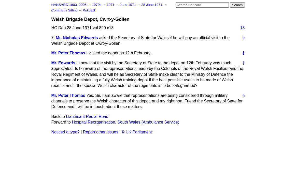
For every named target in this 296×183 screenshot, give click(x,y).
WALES (89, 10)
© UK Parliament (137, 132)
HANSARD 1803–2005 (69, 5)
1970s (97, 5)
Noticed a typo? (65, 132)
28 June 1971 (152, 5)
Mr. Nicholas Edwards (77, 38)
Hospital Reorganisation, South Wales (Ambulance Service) (125, 122)
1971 (111, 5)
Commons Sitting (65, 10)
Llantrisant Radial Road (87, 116)
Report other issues (100, 132)
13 (242, 28)
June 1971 (128, 5)
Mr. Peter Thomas (68, 53)
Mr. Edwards (63, 63)
